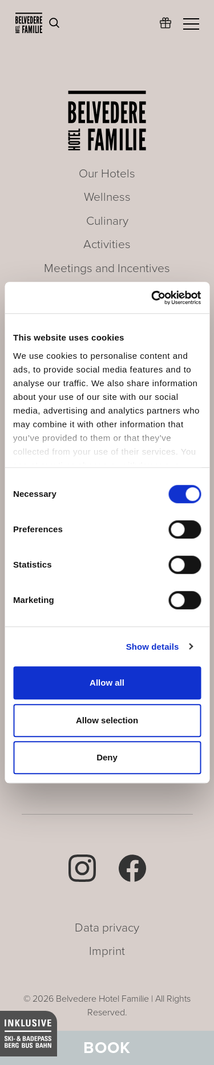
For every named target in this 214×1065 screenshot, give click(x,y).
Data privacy (107, 928)
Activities (107, 244)
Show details (152, 646)
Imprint (107, 951)
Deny (107, 757)
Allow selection (107, 720)
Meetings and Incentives (107, 268)
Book (107, 1048)
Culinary (107, 221)
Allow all (107, 682)
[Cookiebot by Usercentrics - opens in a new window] (152, 297)
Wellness (107, 197)
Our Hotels (107, 174)
